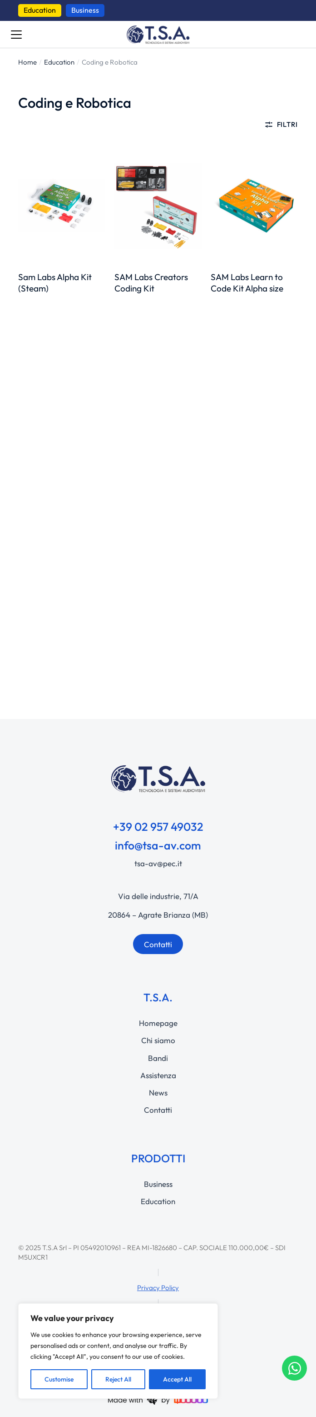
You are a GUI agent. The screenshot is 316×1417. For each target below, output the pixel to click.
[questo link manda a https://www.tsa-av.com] (158, 34)
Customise (59, 1379)
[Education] (59, 62)
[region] (118, 1351)
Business (85, 10)
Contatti (158, 944)
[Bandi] (158, 1058)
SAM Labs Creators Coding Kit (151, 282)
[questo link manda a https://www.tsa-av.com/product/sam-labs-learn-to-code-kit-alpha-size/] (254, 205)
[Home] (27, 62)
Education (40, 10)
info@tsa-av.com (158, 845)
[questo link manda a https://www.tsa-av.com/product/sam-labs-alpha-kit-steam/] (61, 205)
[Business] (158, 1184)
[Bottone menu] (16, 34)
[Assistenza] (158, 1075)
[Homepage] (158, 1023)
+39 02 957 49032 (158, 826)
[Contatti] (158, 1110)
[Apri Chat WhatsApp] (294, 1368)
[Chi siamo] (158, 1040)
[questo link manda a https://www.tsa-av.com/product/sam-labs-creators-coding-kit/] (158, 205)
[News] (158, 1093)
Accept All (177, 1379)
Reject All (118, 1379)
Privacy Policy (158, 1287)
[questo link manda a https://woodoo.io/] (158, 1399)
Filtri (281, 124)
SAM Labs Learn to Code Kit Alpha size (247, 282)
